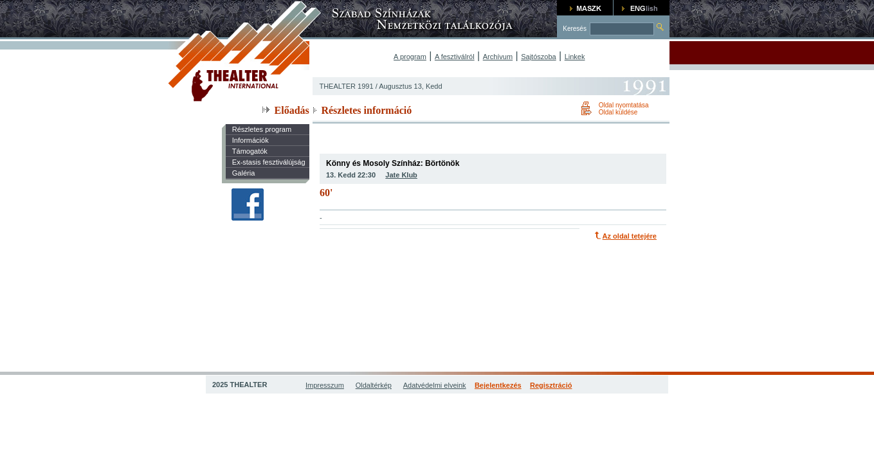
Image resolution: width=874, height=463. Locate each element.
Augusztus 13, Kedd (410, 86)
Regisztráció (551, 385)
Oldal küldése (618, 112)
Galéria (243, 173)
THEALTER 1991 (346, 86)
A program (410, 56)
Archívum (498, 56)
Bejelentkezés (498, 385)
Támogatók (250, 151)
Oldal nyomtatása (624, 105)
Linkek (575, 56)
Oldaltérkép (374, 385)
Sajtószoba (538, 56)
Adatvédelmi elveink (434, 385)
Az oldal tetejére (630, 236)
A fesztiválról (455, 56)
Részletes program (261, 129)
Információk (250, 140)
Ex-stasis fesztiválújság (268, 162)
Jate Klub (401, 175)
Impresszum (324, 385)
